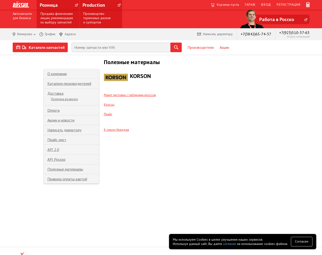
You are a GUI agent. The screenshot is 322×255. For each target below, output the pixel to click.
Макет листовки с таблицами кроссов (130, 95)
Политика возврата (64, 99)
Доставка (55, 93)
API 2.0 (53, 149)
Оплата (53, 110)
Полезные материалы (65, 169)
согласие (229, 244)
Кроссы (109, 105)
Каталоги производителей (69, 83)
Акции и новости (60, 120)
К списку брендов (116, 130)
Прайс (108, 114)
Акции (224, 47)
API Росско (56, 159)
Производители (200, 47)
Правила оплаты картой (67, 179)
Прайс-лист (56, 139)
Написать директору (64, 130)
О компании (57, 73)
